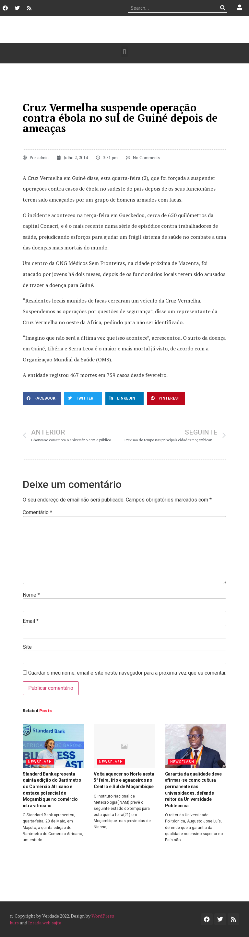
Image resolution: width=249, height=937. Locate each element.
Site (27, 647)
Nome (31, 595)
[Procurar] (222, 7)
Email (31, 621)
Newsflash (40, 762)
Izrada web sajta (44, 923)
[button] (124, 51)
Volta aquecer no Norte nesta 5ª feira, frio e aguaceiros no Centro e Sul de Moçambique (124, 780)
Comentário (37, 512)
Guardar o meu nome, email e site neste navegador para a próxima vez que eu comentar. (127, 673)
